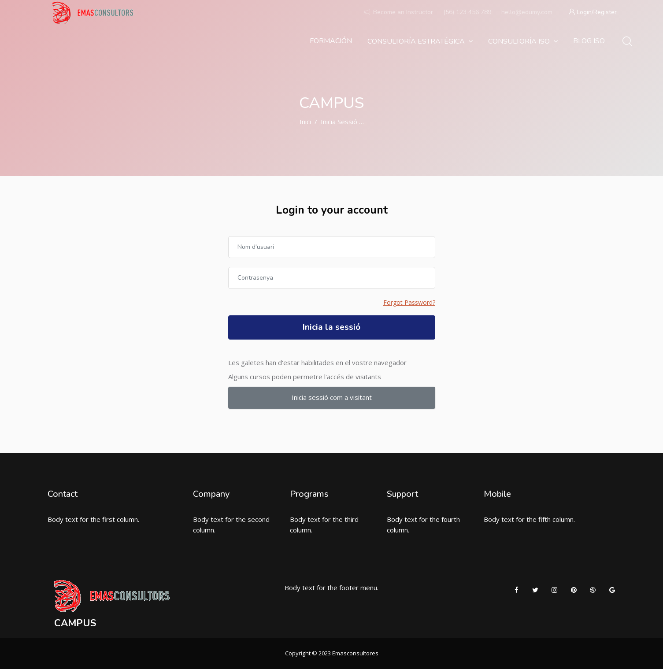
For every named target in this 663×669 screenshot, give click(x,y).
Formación (331, 41)
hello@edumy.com (526, 12)
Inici (305, 121)
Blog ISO (589, 41)
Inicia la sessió (331, 327)
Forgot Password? (409, 302)
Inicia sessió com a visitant (332, 397)
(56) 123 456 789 (467, 12)
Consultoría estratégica (420, 41)
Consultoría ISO (523, 41)
